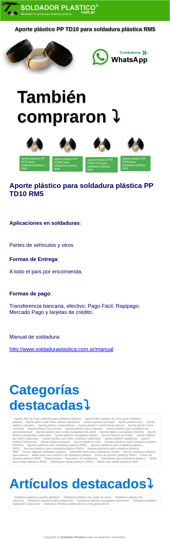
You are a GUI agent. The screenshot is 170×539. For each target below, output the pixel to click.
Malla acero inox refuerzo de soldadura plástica (61, 455)
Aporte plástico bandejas (98, 422)
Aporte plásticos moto (87, 441)
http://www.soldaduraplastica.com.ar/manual (61, 349)
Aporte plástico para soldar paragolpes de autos (66, 432)
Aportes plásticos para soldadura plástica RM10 (57, 445)
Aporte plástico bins (130, 422)
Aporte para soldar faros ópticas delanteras (53, 422)
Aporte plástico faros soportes (84, 428)
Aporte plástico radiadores (120, 438)
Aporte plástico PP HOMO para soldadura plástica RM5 (65, 164)
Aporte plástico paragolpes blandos (122, 432)
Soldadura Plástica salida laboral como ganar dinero (76, 503)
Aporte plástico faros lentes (45, 428)
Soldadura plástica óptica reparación (50, 500)
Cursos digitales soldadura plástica (44, 451)
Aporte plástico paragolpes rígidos (76, 435)
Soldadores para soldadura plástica (123, 458)
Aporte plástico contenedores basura (101, 425)
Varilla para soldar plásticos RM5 (117, 461)
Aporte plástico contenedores (56, 425)
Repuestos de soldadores (81, 458)
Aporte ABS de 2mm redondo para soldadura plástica (47, 418)
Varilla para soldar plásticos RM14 (71, 461)
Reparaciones (53, 458)
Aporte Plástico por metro (117, 435)
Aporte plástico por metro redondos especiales (71, 438)
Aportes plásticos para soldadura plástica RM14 (54, 448)
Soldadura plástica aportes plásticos (37, 497)
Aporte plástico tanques (55, 441)
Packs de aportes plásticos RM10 (116, 455)
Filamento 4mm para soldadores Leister (94, 451)
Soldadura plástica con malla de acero (87, 497)
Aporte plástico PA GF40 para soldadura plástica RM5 (133, 163)
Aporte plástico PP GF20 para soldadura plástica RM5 (32, 163)
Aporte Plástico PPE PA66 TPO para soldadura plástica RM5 (100, 164)
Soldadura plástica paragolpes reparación (103, 500)
